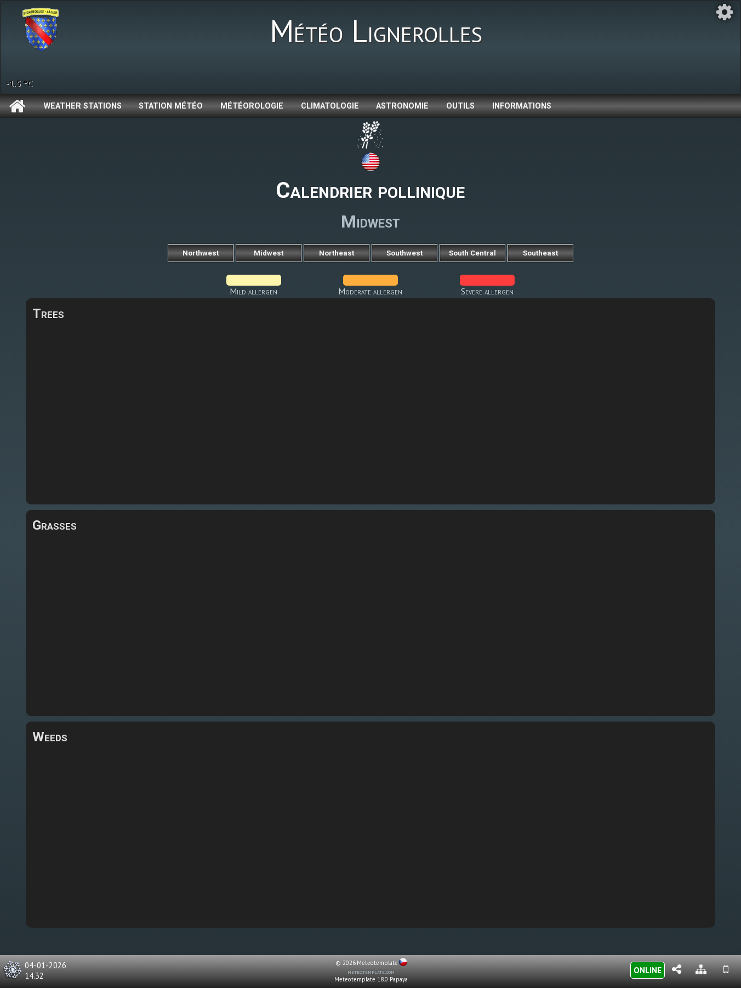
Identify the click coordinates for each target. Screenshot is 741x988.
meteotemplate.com (371, 971)
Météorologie (251, 106)
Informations (521, 106)
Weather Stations (83, 106)
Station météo (171, 106)
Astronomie (402, 106)
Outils (460, 106)
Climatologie (330, 106)
